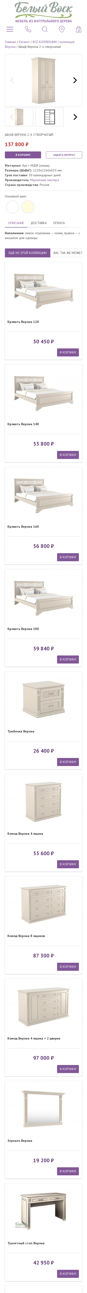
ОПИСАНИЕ (16, 223)
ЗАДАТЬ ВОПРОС (64, 155)
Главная (10, 42)
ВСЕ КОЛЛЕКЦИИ (45, 42)
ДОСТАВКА (39, 223)
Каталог (24, 42)
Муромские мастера (44, 180)
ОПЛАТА (59, 223)
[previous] (12, 80)
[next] (74, 80)
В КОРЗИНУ (23, 155)
